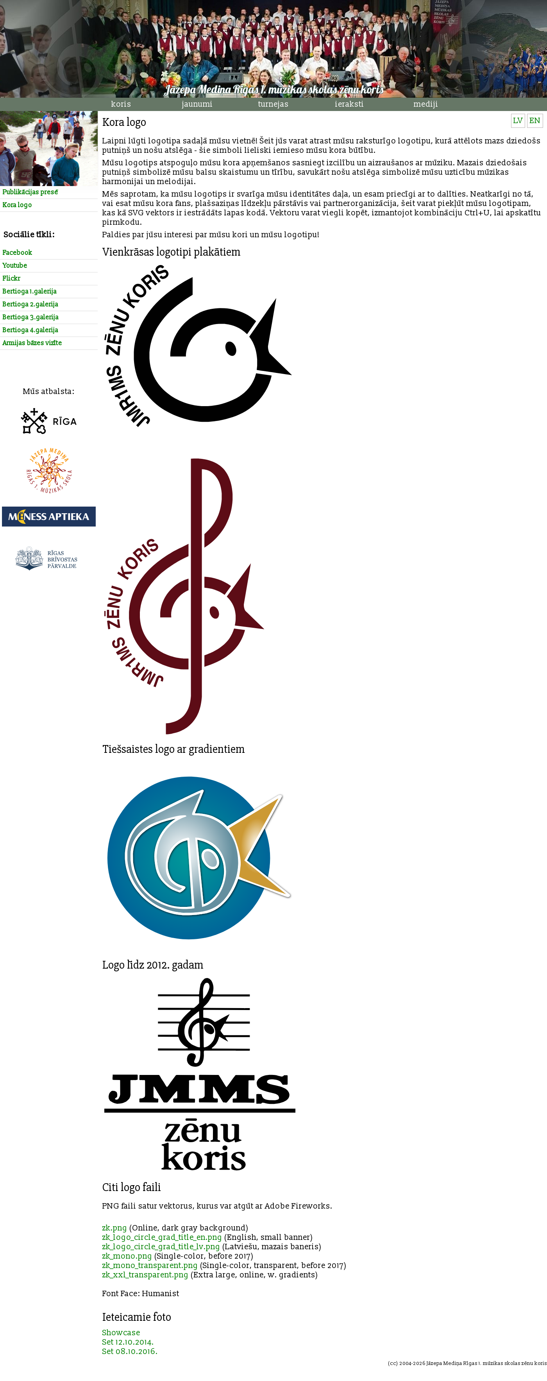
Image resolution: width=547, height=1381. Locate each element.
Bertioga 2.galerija (30, 304)
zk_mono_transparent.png (150, 1265)
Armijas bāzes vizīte (32, 343)
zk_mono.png (127, 1256)
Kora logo (17, 205)
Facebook (17, 253)
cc (393, 1363)
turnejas (273, 104)
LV (518, 120)
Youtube (15, 266)
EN (535, 120)
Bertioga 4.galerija (30, 330)
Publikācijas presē (30, 192)
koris (121, 104)
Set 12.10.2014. (128, 1342)
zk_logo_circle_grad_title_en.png (162, 1237)
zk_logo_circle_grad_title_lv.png (161, 1247)
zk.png (114, 1228)
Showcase (121, 1333)
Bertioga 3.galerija (31, 317)
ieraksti (349, 104)
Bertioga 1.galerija (30, 292)
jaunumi (197, 104)
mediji (426, 104)
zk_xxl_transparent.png (145, 1275)
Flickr (11, 279)
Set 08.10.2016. (130, 1351)
